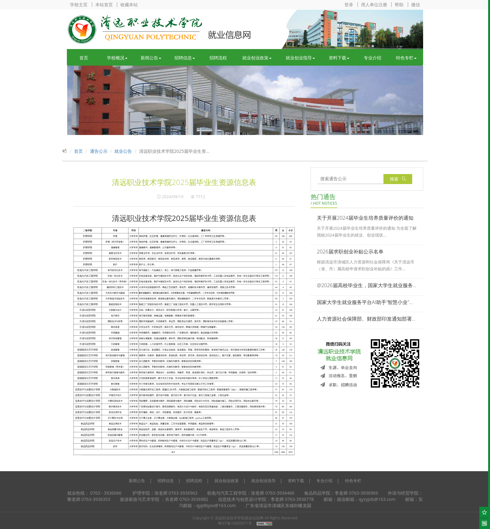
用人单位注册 (374, 4)
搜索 (398, 179)
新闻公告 (151, 58)
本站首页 (104, 4)
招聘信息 (184, 58)
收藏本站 (129, 4)
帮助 (399, 4)
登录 (348, 4)
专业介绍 (372, 58)
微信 (415, 4)
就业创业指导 (300, 58)
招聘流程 (218, 58)
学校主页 (79, 4)
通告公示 (99, 151)
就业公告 (123, 151)
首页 (83, 58)
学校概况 (117, 58)
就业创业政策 (257, 58)
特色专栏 (406, 58)
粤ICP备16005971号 (235, 523)
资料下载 (339, 58)
